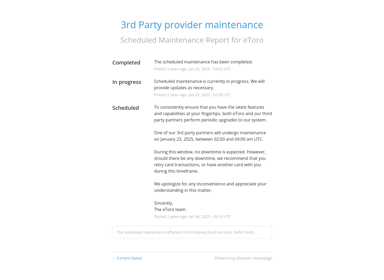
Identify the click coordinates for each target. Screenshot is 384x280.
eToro (253, 40)
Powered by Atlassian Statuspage (243, 258)
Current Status (127, 258)
